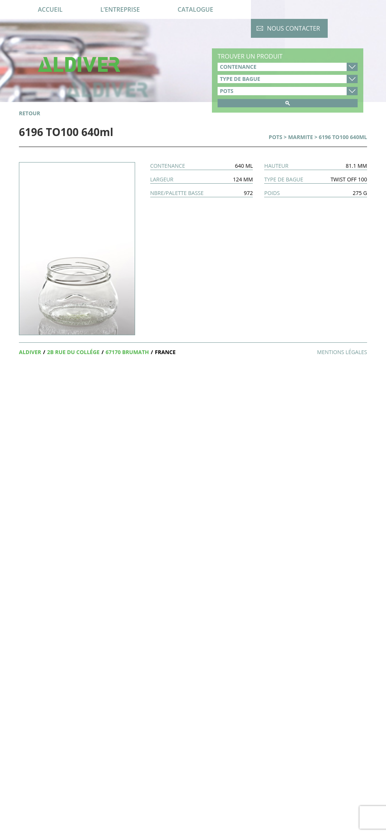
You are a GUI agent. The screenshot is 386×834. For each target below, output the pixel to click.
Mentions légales (342, 352)
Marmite (300, 137)
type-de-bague (288, 79)
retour (29, 113)
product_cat (288, 91)
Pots (275, 137)
